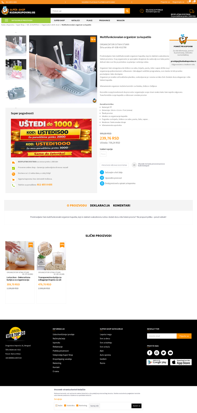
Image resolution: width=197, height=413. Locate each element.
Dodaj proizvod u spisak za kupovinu (117, 183)
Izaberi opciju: (106, 149)
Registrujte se (178, 2)
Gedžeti (103, 359)
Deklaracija (100, 205)
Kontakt (56, 367)
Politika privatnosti (61, 351)
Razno (102, 363)
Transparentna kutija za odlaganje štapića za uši (49, 278)
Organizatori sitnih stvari (50, 25)
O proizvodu (77, 205)
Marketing (57, 363)
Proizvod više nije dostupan (114, 165)
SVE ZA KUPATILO (33, 25)
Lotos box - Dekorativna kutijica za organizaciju (18, 278)
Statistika (71, 405)
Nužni (60, 405)
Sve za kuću (105, 347)
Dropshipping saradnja (62, 359)
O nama (56, 371)
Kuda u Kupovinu (7, 25)
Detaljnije (58, 399)
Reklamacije (58, 347)
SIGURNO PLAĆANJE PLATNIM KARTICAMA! (98, 2)
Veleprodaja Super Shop (63, 355)
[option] (98, 2)
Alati (102, 351)
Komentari (121, 205)
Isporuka (56, 343)
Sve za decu (105, 338)
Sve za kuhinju (106, 343)
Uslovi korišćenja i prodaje (63, 334)
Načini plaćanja (59, 338)
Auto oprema (105, 355)
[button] (90, 11)
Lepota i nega (105, 334)
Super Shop (20, 25)
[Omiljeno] (188, 2)
